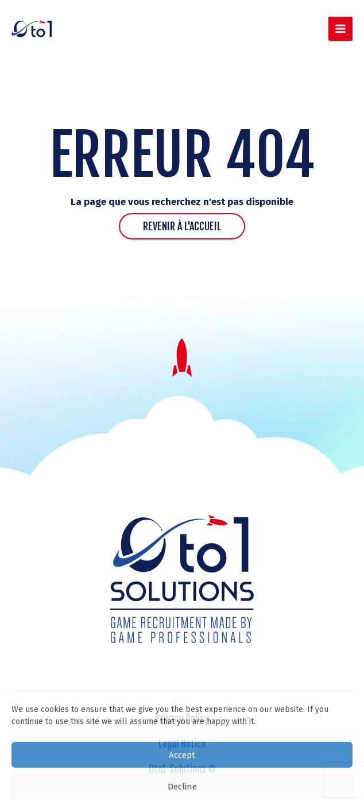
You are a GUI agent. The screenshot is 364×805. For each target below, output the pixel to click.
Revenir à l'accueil (182, 226)
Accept (182, 755)
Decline (182, 786)
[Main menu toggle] (340, 29)
